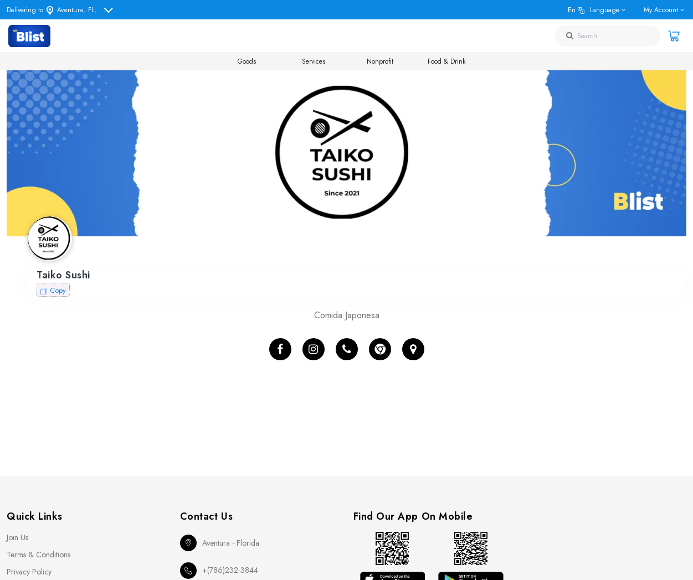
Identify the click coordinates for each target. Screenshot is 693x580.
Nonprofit (380, 61)
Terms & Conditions (38, 554)
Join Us (17, 537)
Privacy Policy (29, 571)
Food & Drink (446, 61)
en (593, 10)
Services (313, 61)
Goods (247, 61)
